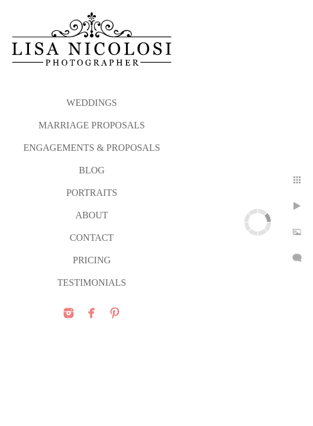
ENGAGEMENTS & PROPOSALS (91, 148)
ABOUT (91, 215)
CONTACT (92, 238)
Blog (92, 170)
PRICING (92, 260)
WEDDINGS (91, 103)
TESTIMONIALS (91, 282)
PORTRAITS (91, 193)
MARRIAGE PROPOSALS (91, 125)
